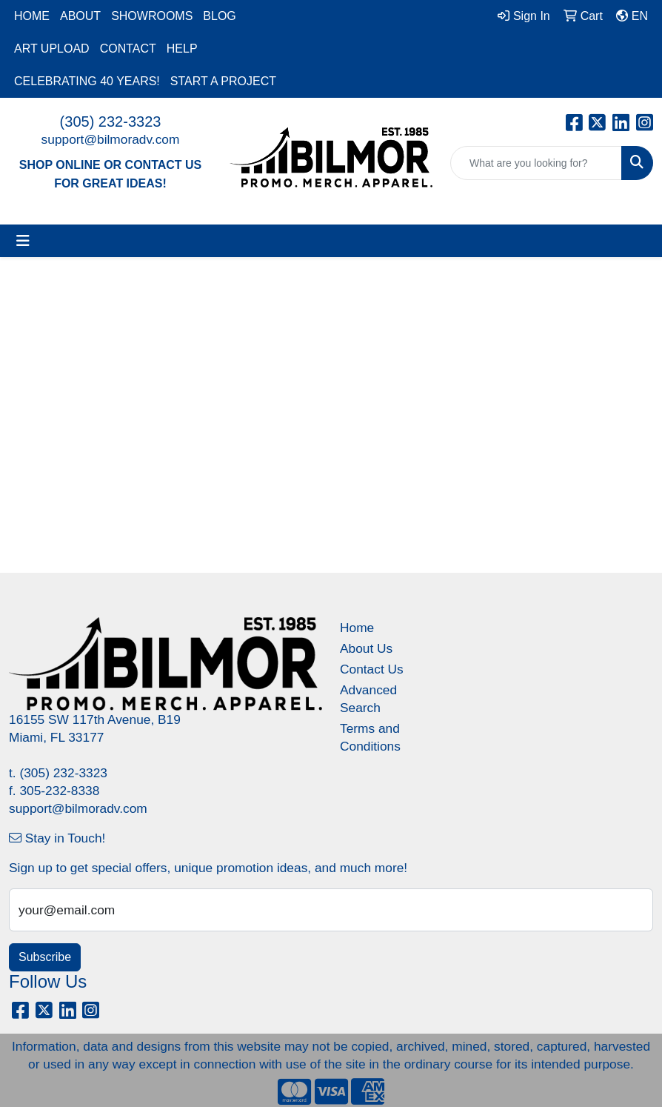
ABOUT (80, 16)
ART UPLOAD (52, 48)
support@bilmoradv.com (110, 139)
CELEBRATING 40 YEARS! (87, 81)
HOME (32, 16)
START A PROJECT (223, 81)
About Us (366, 648)
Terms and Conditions (370, 737)
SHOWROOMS (152, 16)
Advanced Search (368, 698)
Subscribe (45, 957)
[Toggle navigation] (23, 240)
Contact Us (372, 669)
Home (357, 627)
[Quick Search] (536, 163)
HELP (182, 48)
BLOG (219, 16)
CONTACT (128, 48)
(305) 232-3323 (110, 121)
